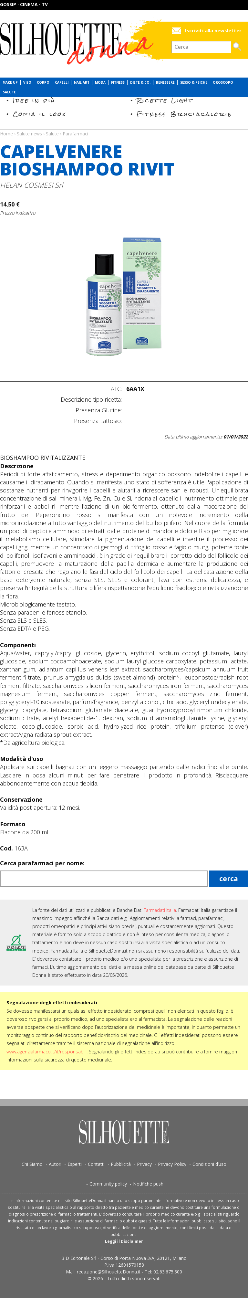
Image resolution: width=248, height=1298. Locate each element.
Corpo (43, 82)
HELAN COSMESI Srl (31, 185)
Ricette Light (165, 100)
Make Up (10, 82)
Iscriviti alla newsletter (213, 30)
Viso (27, 82)
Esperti (74, 1164)
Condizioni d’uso (209, 1164)
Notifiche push (148, 1184)
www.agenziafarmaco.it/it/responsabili (46, 1052)
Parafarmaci (75, 134)
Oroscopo (223, 82)
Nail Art (81, 82)
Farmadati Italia (160, 910)
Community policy (108, 1184)
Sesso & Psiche (193, 82)
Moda (100, 82)
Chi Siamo (32, 1164)
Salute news (124, 127)
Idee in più (34, 100)
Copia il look (40, 114)
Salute (9, 92)
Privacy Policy (172, 1164)
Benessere (165, 82)
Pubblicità (121, 1164)
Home (6, 134)
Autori (55, 1164)
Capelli (61, 82)
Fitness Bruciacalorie (184, 114)
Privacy (144, 1164)
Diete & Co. (140, 82)
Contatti (96, 1164)
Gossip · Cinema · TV (24, 4)
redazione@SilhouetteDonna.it (108, 1272)
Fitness (118, 82)
